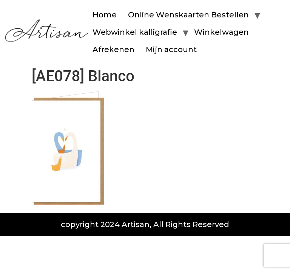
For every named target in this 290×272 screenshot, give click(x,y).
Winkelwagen (221, 32)
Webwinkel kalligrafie (135, 32)
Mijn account (171, 49)
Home (105, 14)
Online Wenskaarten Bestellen (188, 14)
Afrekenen (113, 49)
